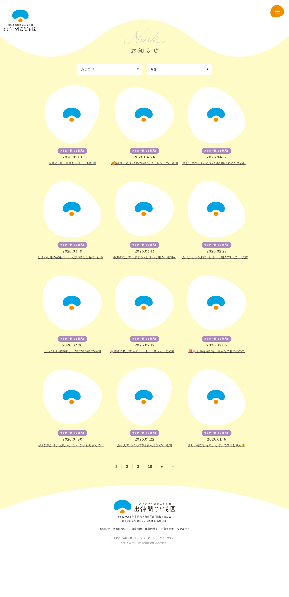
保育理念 (136, 528)
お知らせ (105, 528)
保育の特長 (151, 528)
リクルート (183, 528)
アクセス (115, 538)
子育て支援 (167, 528)
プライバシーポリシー (146, 538)
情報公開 (127, 538)
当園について (120, 528)
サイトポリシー (168, 538)
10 (150, 466)
